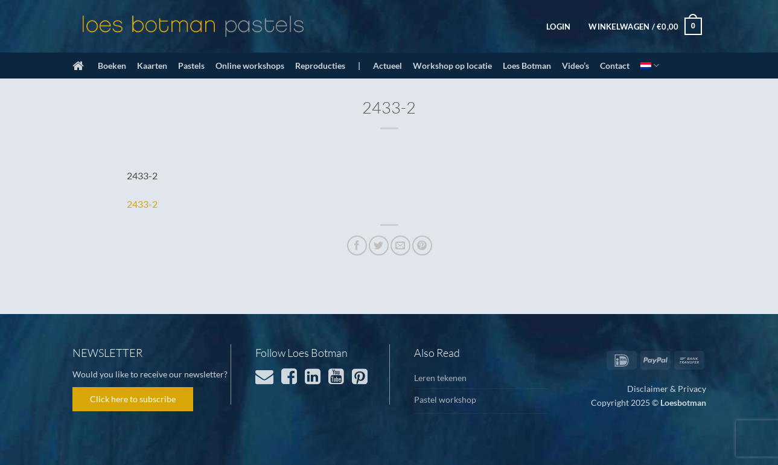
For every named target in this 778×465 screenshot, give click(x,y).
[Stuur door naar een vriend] (400, 245)
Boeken (112, 65)
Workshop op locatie (452, 65)
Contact (615, 65)
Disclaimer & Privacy (666, 388)
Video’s (575, 65)
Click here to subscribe (133, 399)
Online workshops (249, 65)
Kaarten (152, 65)
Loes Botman (527, 65)
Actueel (387, 65)
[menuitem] (649, 65)
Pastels (191, 65)
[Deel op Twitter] (379, 245)
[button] (558, 26)
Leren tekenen (440, 378)
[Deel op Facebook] (357, 245)
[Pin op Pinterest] (422, 245)
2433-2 (142, 204)
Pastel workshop (445, 399)
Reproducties (320, 65)
